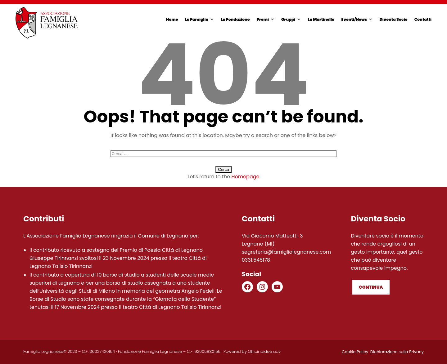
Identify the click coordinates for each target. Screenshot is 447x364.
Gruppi (288, 19)
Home (172, 19)
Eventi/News (354, 19)
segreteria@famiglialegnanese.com (286, 251)
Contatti (422, 19)
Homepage (245, 176)
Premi (263, 19)
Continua (371, 287)
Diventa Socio (393, 19)
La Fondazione (235, 19)
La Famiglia (197, 19)
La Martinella (321, 19)
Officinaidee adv (264, 351)
